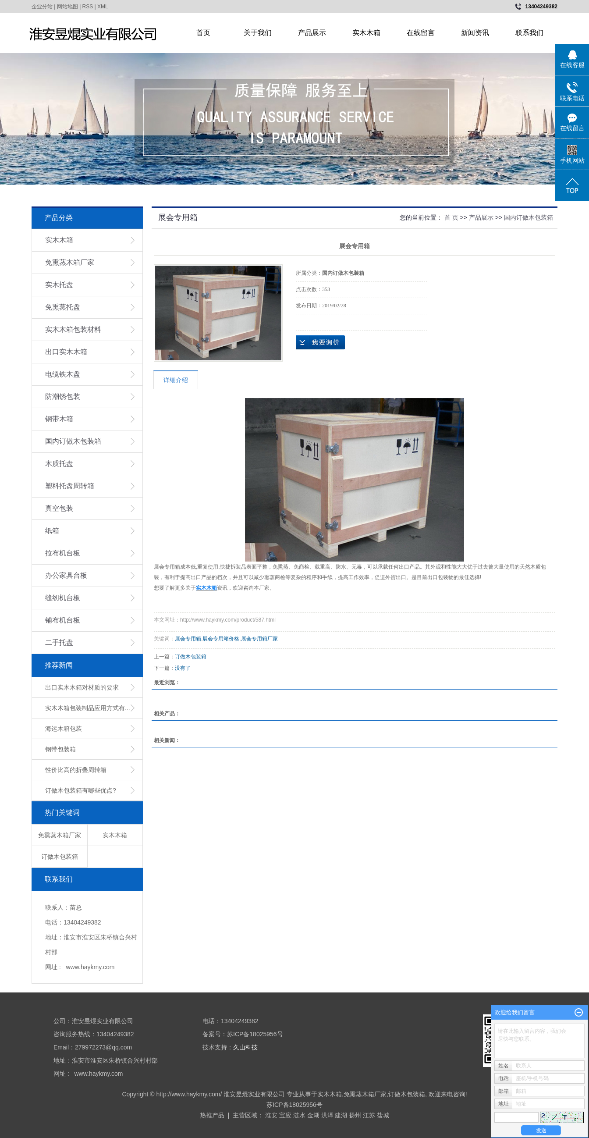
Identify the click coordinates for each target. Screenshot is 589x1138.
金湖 (313, 1115)
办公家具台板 (66, 575)
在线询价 (320, 342)
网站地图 (67, 7)
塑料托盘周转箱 (69, 486)
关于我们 (258, 32)
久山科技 (245, 1047)
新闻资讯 (475, 32)
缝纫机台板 (62, 597)
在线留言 (421, 32)
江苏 (369, 1115)
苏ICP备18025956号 (294, 1104)
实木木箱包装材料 (73, 329)
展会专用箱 (188, 639)
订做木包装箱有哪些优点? (80, 790)
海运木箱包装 (63, 728)
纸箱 (52, 530)
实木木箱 (366, 32)
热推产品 (212, 1115)
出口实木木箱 (66, 352)
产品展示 (312, 32)
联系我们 (529, 32)
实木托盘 (59, 284)
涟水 (299, 1115)
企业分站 (42, 7)
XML (102, 7)
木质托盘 (59, 463)
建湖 (341, 1115)
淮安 (271, 1115)
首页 (203, 32)
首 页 (451, 217)
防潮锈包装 (62, 396)
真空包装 (59, 508)
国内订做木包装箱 (73, 441)
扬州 (355, 1115)
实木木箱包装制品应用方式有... (87, 707)
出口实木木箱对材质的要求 (82, 687)
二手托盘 (59, 642)
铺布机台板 (62, 620)
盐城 (383, 1115)
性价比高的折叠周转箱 (75, 769)
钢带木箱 (59, 419)
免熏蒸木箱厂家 (69, 262)
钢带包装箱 (60, 749)
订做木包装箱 (59, 856)
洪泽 (327, 1115)
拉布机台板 (62, 553)
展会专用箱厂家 (259, 639)
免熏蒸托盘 (62, 307)
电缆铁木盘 (62, 374)
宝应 (285, 1115)
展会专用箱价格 (220, 639)
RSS (87, 7)
